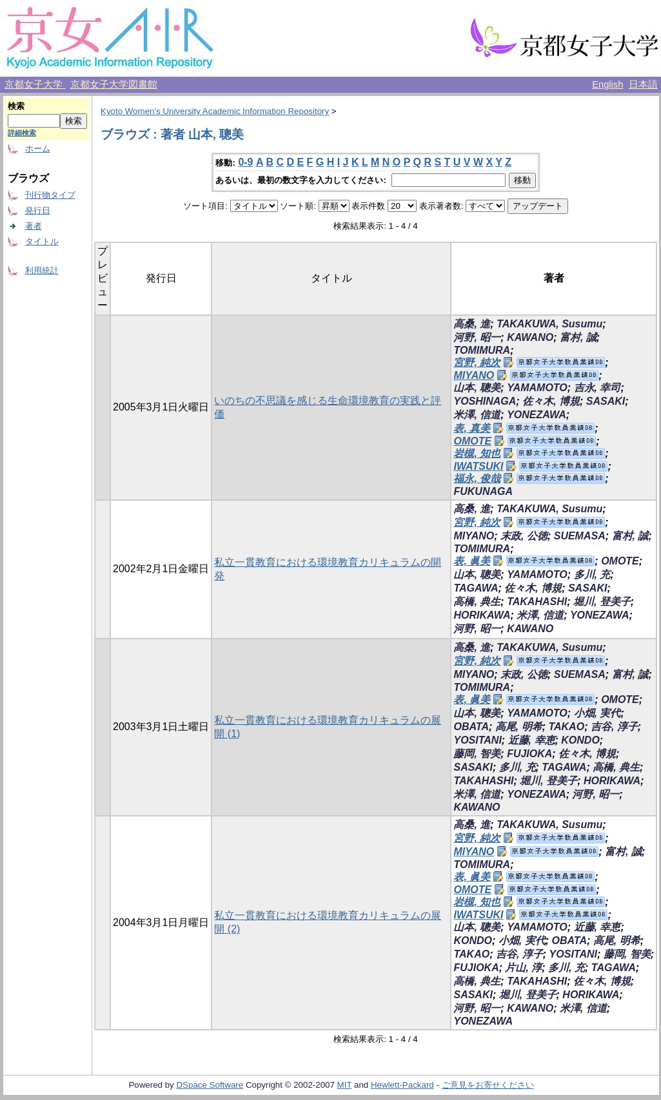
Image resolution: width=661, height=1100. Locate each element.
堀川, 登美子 (602, 601)
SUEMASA (580, 535)
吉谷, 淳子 (614, 726)
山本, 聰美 (476, 387)
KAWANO (530, 337)
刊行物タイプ (50, 195)
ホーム (37, 148)
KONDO (580, 740)
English (607, 84)
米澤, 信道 (476, 414)
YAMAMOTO (537, 387)
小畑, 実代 (597, 713)
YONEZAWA (536, 414)
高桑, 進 (471, 323)
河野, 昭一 (476, 337)
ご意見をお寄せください (488, 1085)
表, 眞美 (471, 560)
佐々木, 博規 (551, 401)
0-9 (245, 162)
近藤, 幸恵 (531, 740)
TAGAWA (475, 588)
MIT (344, 1085)
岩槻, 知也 (476, 453)
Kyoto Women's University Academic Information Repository (215, 111)
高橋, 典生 (476, 601)
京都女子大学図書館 (113, 84)
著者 (33, 226)
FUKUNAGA (483, 491)
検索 (16, 106)
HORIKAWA (481, 615)
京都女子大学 (35, 84)
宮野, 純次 (476, 362)
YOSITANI (477, 740)
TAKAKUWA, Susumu (549, 323)
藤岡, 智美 (476, 753)
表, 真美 (471, 428)
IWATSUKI (478, 466)
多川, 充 (592, 574)
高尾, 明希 (518, 726)
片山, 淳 (523, 967)
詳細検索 (22, 133)
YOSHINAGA (484, 401)
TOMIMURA (481, 350)
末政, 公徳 (524, 535)
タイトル (42, 241)
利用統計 (42, 270)
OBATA (471, 726)
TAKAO (566, 726)
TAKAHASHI (537, 601)
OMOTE (472, 441)
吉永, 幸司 (597, 387)
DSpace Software (209, 1085)
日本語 (643, 84)
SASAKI (605, 401)
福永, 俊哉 (476, 478)
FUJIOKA (529, 753)
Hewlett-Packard (402, 1085)
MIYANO (473, 375)
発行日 (37, 210)
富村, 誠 (578, 337)
